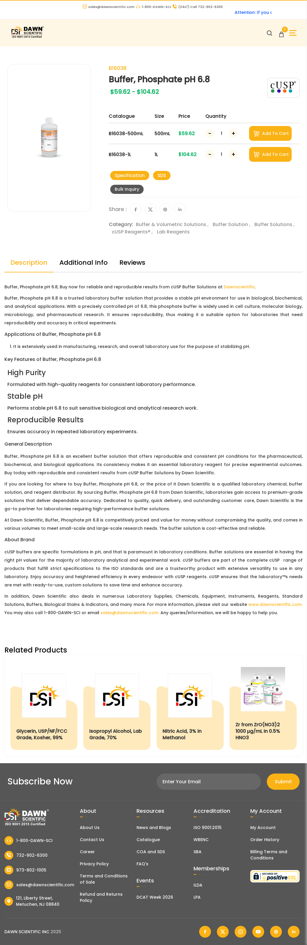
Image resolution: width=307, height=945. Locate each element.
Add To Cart (271, 133)
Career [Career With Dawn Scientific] (87, 852)
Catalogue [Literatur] (148, 840)
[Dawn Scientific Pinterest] (276, 932)
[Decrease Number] (209, 133)
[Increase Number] (233, 133)
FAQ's (142, 864)
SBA (198, 852)
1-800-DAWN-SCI (153, 6)
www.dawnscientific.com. (275, 604)
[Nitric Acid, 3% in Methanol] (190, 705)
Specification (130, 175)
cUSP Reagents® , (133, 231)
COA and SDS (151, 852)
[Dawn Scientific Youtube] (258, 932)
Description (29, 262)
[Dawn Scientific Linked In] (294, 932)
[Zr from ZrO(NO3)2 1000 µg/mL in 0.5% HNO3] (263, 705)
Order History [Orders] (264, 840)
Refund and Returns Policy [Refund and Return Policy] (101, 897)
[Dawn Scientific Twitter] (223, 932)
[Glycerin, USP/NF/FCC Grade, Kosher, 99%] (43, 705)
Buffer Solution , (232, 224)
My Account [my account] (263, 827)
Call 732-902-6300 (198, 6)
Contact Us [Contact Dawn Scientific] (92, 840)
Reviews (132, 262)
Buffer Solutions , (274, 224)
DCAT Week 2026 (155, 897)
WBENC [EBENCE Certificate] (201, 840)
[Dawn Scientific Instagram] (240, 932)
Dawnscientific (239, 287)
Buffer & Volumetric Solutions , (173, 224)
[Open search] (269, 33)
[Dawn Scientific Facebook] (205, 932)
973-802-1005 (25, 870)
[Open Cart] (281, 33)
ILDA (198, 885)
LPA (197, 897)
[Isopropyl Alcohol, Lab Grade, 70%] (116, 705)
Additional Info (83, 262)
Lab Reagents (173, 231)
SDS (161, 175)
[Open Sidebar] (293, 33)
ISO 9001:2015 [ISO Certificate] (208, 827)
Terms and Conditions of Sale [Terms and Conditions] (104, 879)
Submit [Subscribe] (283, 781)
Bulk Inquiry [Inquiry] (127, 189)
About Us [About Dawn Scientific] (90, 827)
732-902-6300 (26, 855)
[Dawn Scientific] (27, 37)
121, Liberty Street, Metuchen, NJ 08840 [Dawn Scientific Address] (31, 901)
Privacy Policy (94, 864)
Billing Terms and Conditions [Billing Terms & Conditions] (268, 855)
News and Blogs (154, 827)
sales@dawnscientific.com (108, 6)
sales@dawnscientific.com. (129, 613)
